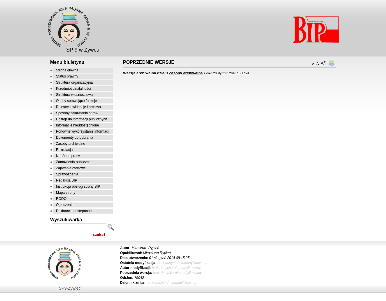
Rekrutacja (64, 150)
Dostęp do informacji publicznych (81, 119)
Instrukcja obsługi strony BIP (78, 186)
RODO (61, 199)
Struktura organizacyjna (74, 82)
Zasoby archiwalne (70, 144)
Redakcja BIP (66, 180)
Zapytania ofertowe (71, 168)
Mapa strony (65, 193)
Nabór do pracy (68, 156)
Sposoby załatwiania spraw (77, 113)
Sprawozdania (67, 174)
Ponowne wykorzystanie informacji (82, 131)
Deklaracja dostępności (74, 211)
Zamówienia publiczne (73, 162)
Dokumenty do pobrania (74, 137)
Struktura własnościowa (74, 95)
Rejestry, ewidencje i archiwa (78, 107)
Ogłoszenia (64, 205)
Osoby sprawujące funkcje (76, 101)
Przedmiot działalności (73, 89)
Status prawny (67, 76)
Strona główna (67, 70)
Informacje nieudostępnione (77, 125)
